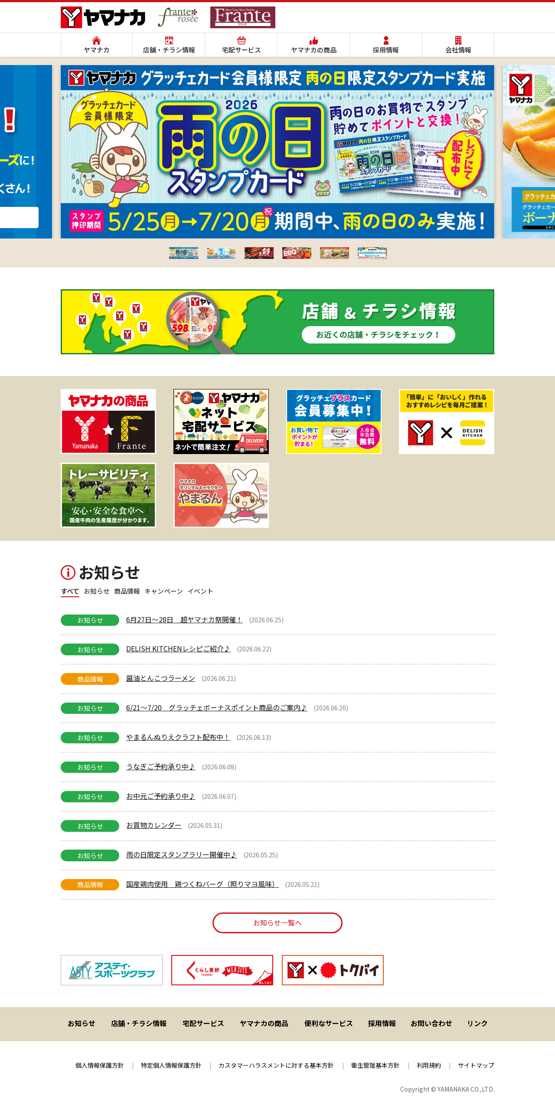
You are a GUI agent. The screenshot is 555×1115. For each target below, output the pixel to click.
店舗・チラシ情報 (169, 49)
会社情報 (458, 49)
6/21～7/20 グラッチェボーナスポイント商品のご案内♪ (216, 707)
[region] (277, 458)
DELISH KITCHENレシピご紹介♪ (178, 648)
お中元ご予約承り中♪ (161, 796)
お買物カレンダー (154, 825)
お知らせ (81, 1023)
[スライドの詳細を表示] (108, 421)
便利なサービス (328, 1023)
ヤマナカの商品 (313, 49)
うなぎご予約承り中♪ (161, 766)
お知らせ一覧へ (277, 922)
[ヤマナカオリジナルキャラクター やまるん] (221, 495)
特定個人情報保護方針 (171, 1065)
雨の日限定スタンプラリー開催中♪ (181, 854)
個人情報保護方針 (99, 1065)
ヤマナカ (97, 49)
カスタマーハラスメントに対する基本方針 (276, 1065)
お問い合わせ (431, 1023)
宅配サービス (241, 49)
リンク (477, 1023)
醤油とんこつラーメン (160, 678)
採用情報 (386, 49)
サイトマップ (476, 1065)
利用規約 (429, 1065)
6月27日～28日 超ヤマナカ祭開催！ (184, 619)
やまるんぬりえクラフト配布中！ (178, 737)
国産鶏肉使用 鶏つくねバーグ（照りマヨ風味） (202, 884)
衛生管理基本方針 (375, 1065)
